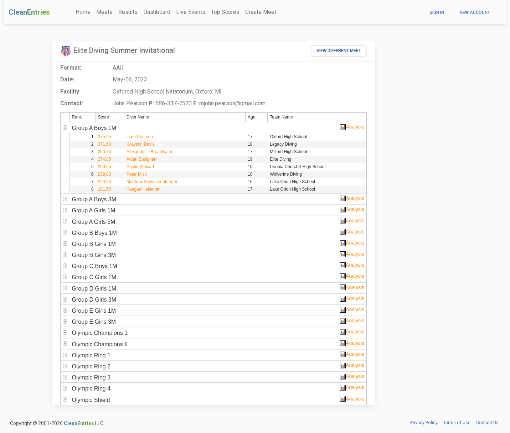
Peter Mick (137, 174)
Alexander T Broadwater (149, 151)
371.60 (104, 144)
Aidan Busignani (142, 159)
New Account (475, 12)
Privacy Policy (424, 422)
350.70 (104, 151)
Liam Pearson (140, 136)
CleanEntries (29, 12)
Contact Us (487, 422)
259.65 (104, 166)
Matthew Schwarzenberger (152, 181)
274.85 (104, 159)
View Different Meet (338, 50)
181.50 (104, 189)
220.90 (104, 181)
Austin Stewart (140, 166)
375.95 (104, 136)
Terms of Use (456, 422)
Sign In (436, 12)
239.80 (104, 174)
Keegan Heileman (143, 189)
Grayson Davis (141, 144)
